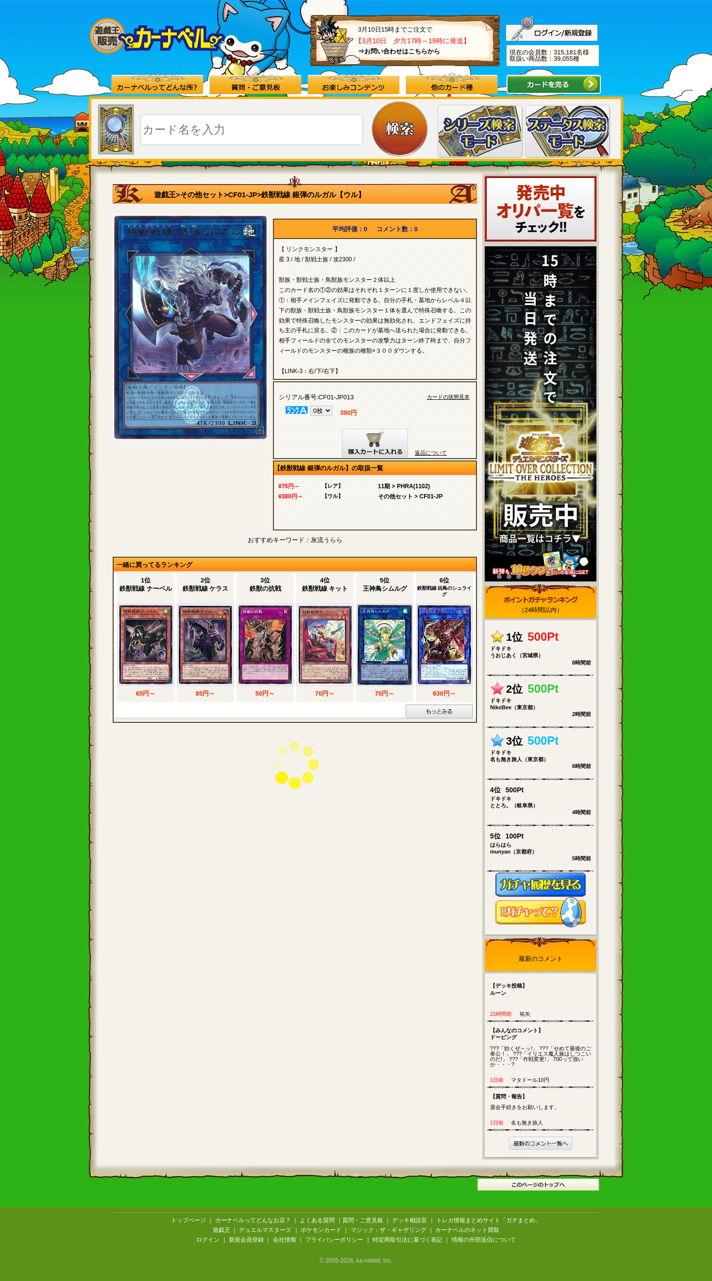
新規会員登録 (246, 1239)
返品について (431, 453)
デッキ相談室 (409, 1220)
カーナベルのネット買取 (467, 1230)
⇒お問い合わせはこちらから (399, 51)
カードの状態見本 (448, 397)
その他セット (202, 194)
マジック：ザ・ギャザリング (388, 1230)
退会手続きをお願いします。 (542, 1101)
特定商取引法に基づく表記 (407, 1239)
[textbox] (251, 129)
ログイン (208, 1239)
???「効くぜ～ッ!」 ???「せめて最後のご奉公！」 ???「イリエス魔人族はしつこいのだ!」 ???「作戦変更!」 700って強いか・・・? (542, 1047)
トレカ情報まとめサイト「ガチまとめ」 (488, 1220)
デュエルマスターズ (265, 1230)
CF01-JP (242, 194)
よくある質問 (317, 1220)
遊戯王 (165, 194)
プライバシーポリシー (334, 1239)
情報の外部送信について (484, 1239)
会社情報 (284, 1239)
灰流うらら (326, 540)
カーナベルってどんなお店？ (253, 1220)
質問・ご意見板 (362, 1220)
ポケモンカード (321, 1230)
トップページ (188, 1220)
